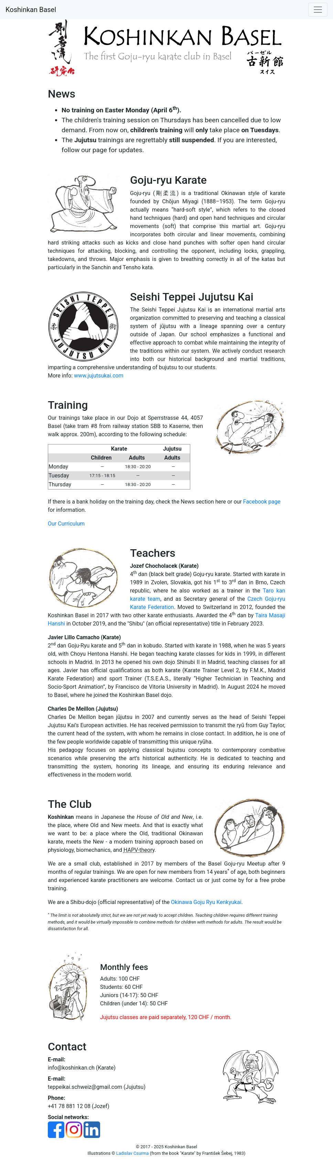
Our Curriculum (66, 523)
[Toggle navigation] (317, 9)
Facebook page (262, 501)
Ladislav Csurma (132, 1153)
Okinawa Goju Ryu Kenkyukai (206, 902)
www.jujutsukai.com (98, 375)
